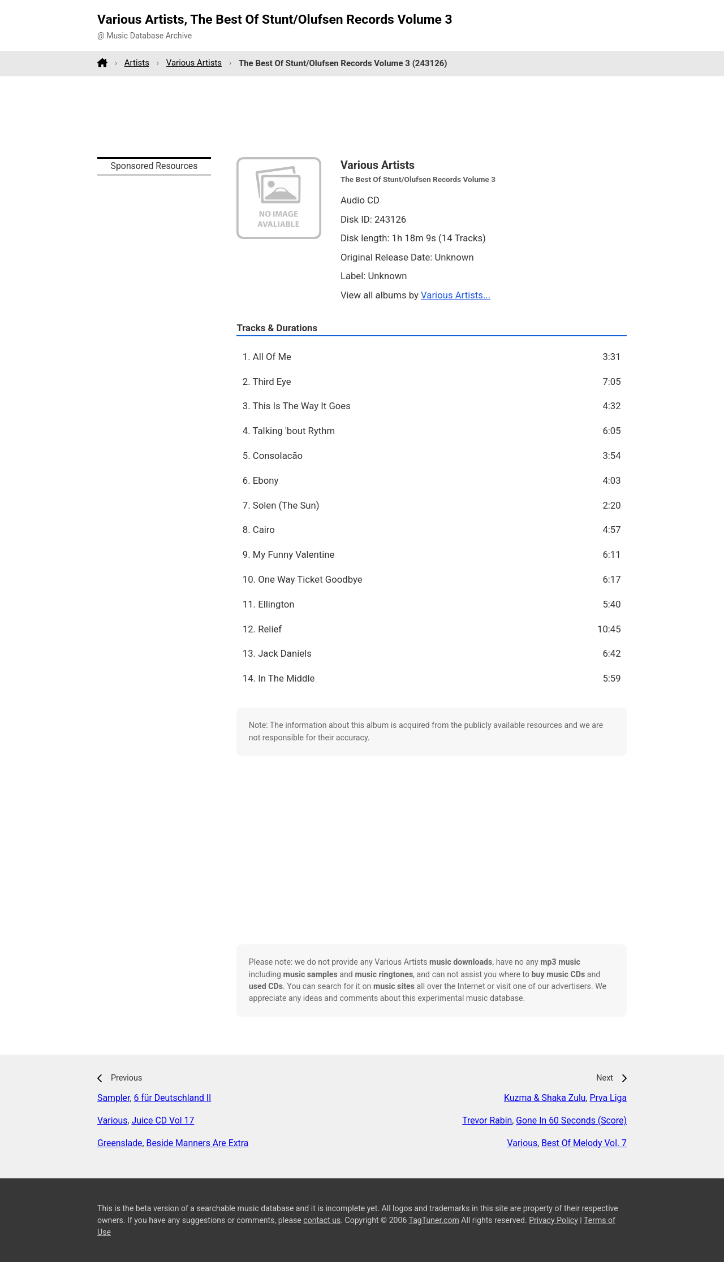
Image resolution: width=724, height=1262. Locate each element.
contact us (322, 1220)
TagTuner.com (434, 1220)
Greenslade (119, 1143)
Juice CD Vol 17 (163, 1120)
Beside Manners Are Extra (197, 1143)
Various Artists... (455, 295)
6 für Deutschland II (172, 1097)
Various (112, 1120)
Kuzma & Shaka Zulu (544, 1097)
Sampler (113, 1097)
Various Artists (194, 63)
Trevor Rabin (487, 1120)
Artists (136, 63)
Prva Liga (608, 1097)
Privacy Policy (553, 1220)
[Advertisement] (362, 116)
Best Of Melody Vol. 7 (584, 1143)
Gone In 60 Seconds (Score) (571, 1120)
